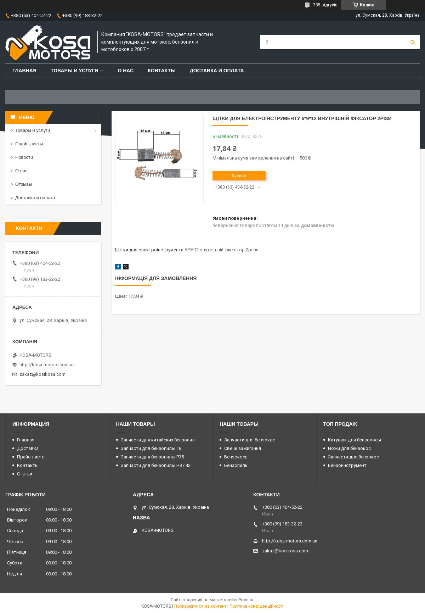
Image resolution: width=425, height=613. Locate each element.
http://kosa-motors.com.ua (47, 364)
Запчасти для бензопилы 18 (151, 448)
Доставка (28, 448)
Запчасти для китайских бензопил (158, 439)
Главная (24, 70)
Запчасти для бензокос (249, 439)
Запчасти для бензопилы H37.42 (156, 465)
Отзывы (23, 184)
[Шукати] (413, 42)
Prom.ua (246, 599)
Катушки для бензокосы (354, 439)
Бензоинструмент (347, 465)
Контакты (161, 70)
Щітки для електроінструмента (149, 249)
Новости (24, 157)
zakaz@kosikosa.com (42, 374)
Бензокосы (236, 456)
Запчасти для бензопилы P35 (152, 456)
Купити (239, 175)
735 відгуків (325, 4)
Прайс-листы (29, 143)
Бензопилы (236, 465)
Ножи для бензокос (349, 448)
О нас (126, 70)
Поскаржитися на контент (200, 606)
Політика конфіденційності (257, 606)
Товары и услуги (74, 70)
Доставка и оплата (217, 70)
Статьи (24, 474)
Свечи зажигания (242, 448)
